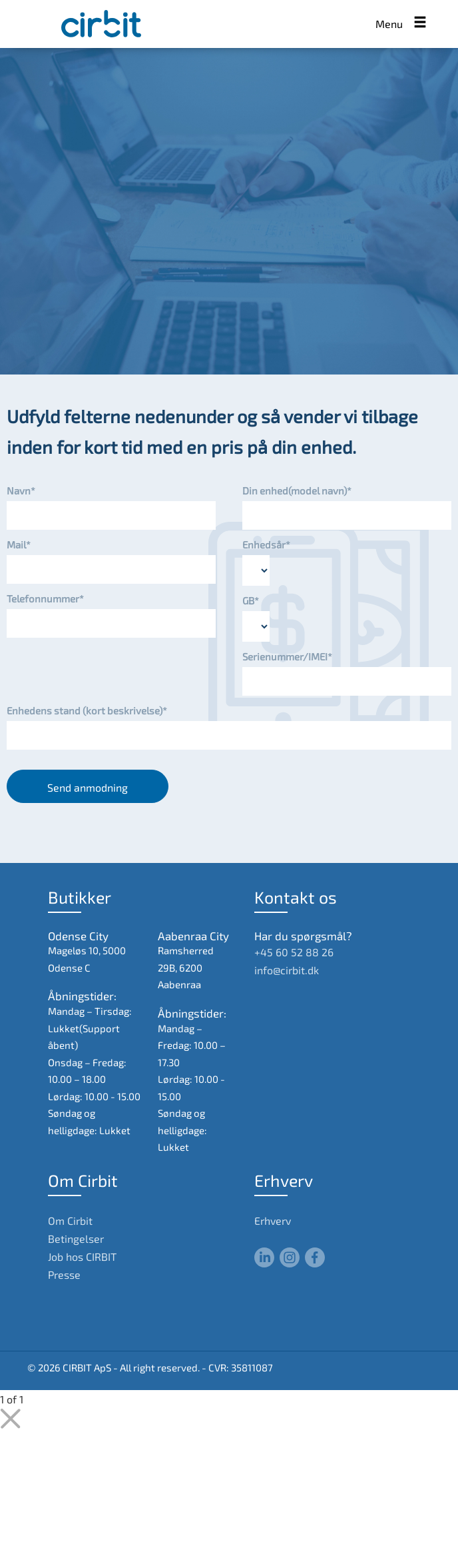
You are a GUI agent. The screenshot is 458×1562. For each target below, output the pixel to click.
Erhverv (272, 1220)
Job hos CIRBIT (82, 1256)
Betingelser (76, 1238)
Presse (64, 1274)
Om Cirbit (70, 1220)
